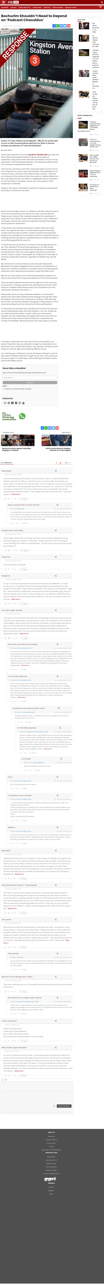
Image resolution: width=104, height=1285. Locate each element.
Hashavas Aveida (70, 7)
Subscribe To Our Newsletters (51, 1150)
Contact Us (51, 1136)
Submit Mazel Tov (24, 7)
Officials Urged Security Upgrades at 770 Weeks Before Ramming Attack (95, 58)
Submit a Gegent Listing (51, 1174)
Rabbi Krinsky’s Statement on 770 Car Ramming (95, 173)
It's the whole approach (28, 712)
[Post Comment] (64, 1106)
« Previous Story (8, 432)
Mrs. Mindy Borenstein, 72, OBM (95, 27)
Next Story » (66, 432)
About (51, 1146)
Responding (20, 509)
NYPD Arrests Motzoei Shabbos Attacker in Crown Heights (58, 449)
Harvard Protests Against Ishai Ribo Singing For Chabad (16, 449)
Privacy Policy (51, 1143)
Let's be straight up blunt (24, 648)
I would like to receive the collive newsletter (17, 389)
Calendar (13, 7)
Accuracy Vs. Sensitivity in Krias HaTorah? (94, 187)
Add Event (47, 7)
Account (51, 1187)
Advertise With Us (51, 1140)
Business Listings (51, 1170)
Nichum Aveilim (58, 7)
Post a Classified (51, 1167)
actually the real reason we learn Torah (37, 732)
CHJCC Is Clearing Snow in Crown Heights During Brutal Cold (95, 143)
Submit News (37, 7)
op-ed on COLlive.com (38, 154)
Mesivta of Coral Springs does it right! (27, 1002)
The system (20, 957)
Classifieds (4, 7)
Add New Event (51, 1163)
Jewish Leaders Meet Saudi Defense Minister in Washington (95, 79)
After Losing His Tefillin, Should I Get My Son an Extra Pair (95, 100)
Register (51, 1191)
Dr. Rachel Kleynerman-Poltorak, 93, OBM (95, 41)
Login (51, 1194)
